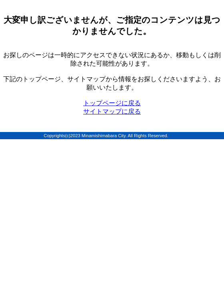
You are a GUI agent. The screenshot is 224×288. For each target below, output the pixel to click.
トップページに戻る (112, 103)
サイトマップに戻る (112, 111)
